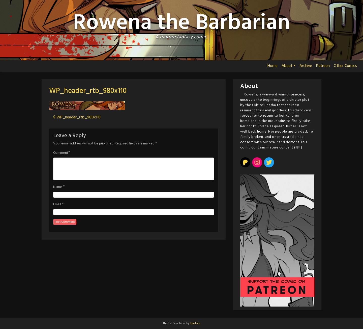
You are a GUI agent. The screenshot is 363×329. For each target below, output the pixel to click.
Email (57, 204)
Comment (60, 153)
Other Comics (345, 66)
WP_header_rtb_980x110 (88, 91)
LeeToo (195, 323)
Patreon (323, 66)
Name (57, 187)
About (287, 66)
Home (272, 66)
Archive (305, 66)
